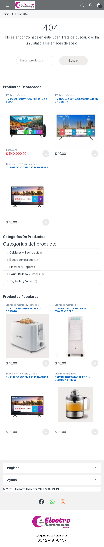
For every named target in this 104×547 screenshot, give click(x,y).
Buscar (73, 60)
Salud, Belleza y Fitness (21, 274)
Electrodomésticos (18, 259)
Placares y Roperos (19, 267)
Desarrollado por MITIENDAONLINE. (38, 489)
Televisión (11, 164)
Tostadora (34, 304)
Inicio (6, 14)
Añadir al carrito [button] (45, 153)
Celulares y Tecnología (21, 252)
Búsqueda (82, 5)
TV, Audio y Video (15, 95)
